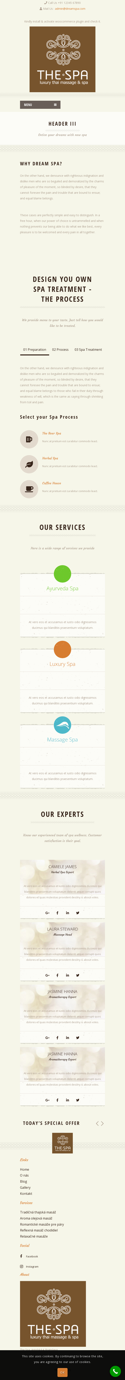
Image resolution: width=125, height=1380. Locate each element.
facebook (32, 1256)
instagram (32, 1266)
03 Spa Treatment (88, 349)
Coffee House (51, 483)
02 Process (60, 349)
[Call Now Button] (115, 1371)
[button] (97, 1123)
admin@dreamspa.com (70, 9)
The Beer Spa (51, 433)
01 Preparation (34, 349)
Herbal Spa (50, 458)
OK (62, 1372)
